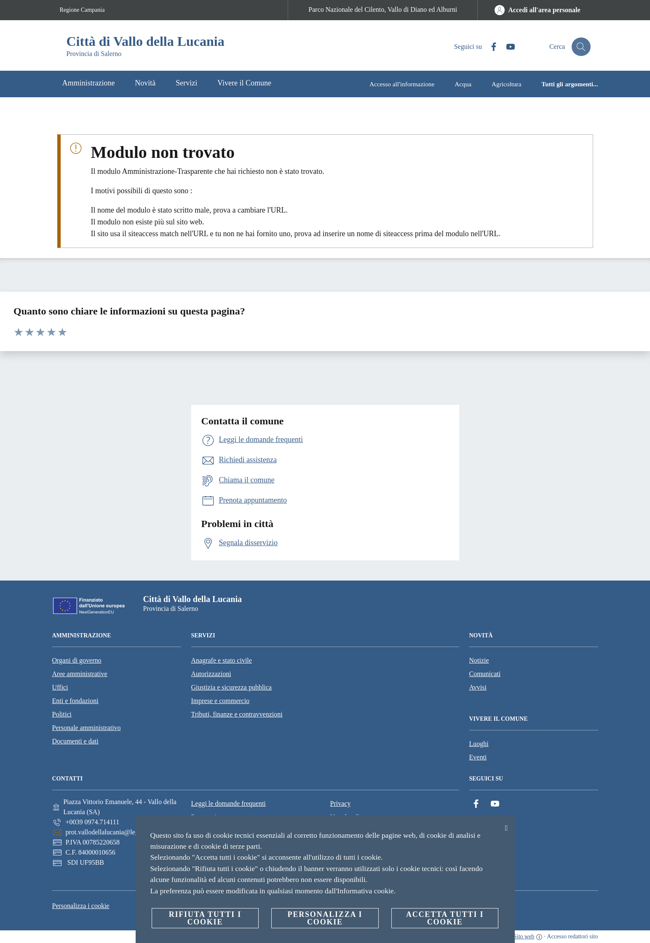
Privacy (340, 803)
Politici (62, 714)
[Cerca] (580, 47)
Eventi (478, 757)
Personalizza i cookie (81, 905)
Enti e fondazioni (75, 700)
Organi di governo (77, 660)
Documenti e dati (75, 741)
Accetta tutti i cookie (445, 918)
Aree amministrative (79, 673)
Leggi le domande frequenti (228, 803)
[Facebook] (488, 47)
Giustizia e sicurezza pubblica (231, 687)
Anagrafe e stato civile (221, 660)
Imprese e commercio (220, 700)
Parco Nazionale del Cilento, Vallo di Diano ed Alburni (382, 9)
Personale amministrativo (86, 727)
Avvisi (478, 687)
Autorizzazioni (211, 673)
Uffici (60, 687)
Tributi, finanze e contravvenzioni (237, 714)
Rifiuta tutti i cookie (205, 918)
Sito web (524, 936)
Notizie (479, 660)
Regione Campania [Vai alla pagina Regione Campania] (82, 10)
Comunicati (485, 673)
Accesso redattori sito (572, 936)
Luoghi (479, 743)
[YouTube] (505, 47)
